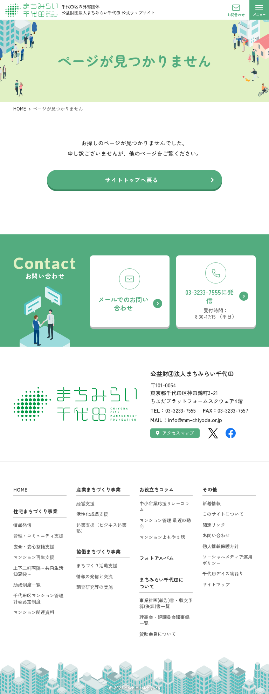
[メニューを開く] (259, 10)
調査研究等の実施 (94, 586)
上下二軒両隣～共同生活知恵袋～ (38, 571)
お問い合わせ (216, 535)
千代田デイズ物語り (222, 573)
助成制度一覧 (27, 584)
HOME (19, 108)
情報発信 (22, 525)
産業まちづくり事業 (98, 489)
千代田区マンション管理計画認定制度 (38, 598)
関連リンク (213, 524)
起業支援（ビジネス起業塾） (101, 527)
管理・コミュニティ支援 (38, 535)
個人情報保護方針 (220, 546)
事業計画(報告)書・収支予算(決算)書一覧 (166, 603)
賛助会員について (157, 633)
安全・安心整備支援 (33, 546)
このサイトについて (222, 514)
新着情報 (211, 503)
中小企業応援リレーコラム (164, 506)
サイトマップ (216, 584)
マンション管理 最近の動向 (165, 523)
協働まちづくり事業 (98, 551)
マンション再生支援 (33, 557)
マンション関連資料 (33, 612)
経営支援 (85, 503)
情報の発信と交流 (94, 576)
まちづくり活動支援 (96, 565)
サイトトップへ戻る (131, 179)
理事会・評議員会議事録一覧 (164, 620)
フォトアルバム (156, 557)
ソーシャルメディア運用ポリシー (227, 559)
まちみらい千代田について (161, 583)
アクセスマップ (175, 432)
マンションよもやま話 (162, 537)
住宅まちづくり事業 (35, 511)
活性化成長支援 (92, 514)
